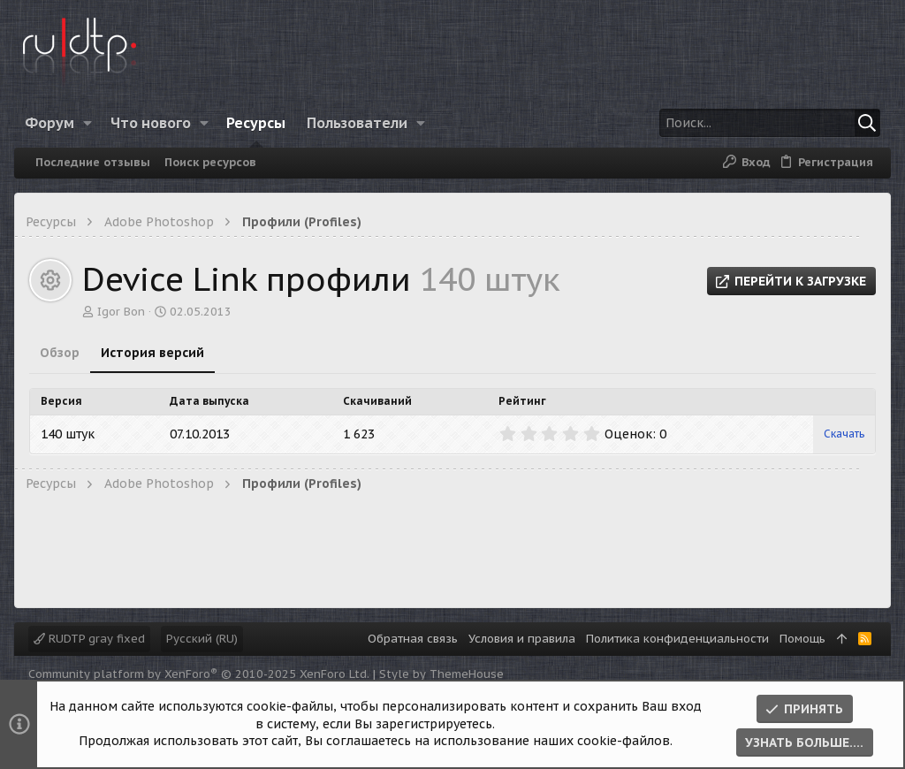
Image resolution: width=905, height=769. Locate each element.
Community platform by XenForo (198, 673)
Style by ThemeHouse (441, 673)
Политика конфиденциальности (677, 638)
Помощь (802, 638)
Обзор (60, 353)
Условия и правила (521, 638)
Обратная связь (413, 638)
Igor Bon (121, 311)
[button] (88, 123)
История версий (152, 353)
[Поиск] (769, 123)
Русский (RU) (202, 638)
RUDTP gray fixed (89, 638)
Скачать (844, 433)
